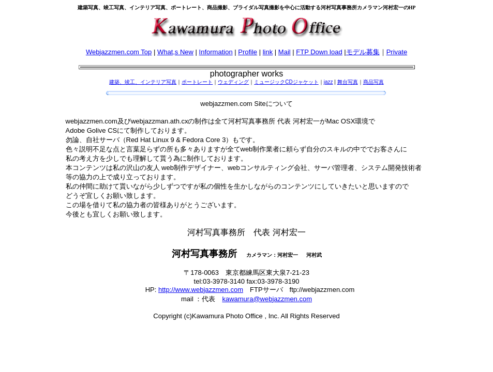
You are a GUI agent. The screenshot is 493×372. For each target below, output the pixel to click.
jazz (328, 82)
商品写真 (373, 82)
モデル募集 (363, 52)
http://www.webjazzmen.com (200, 289)
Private (396, 52)
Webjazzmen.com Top (119, 52)
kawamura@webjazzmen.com (267, 299)
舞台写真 (347, 82)
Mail (284, 52)
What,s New (175, 52)
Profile (247, 52)
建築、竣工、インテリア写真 (142, 82)
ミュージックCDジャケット (286, 82)
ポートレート (197, 82)
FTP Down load (319, 52)
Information (216, 52)
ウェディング (233, 82)
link (268, 52)
